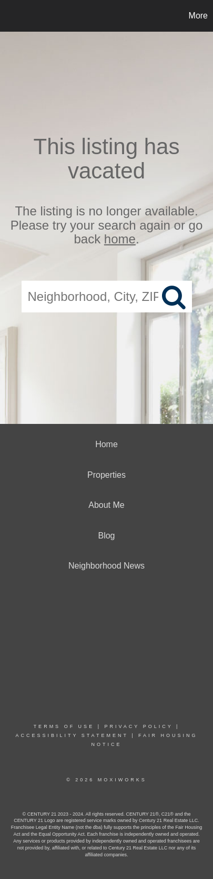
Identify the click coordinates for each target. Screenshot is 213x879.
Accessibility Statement (71, 735)
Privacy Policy (138, 726)
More (198, 15)
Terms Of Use (64, 726)
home (120, 239)
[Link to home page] (9, 16)
